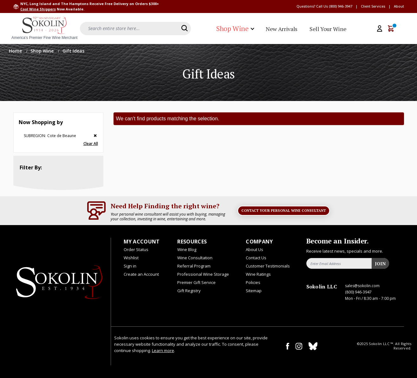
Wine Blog (186, 249)
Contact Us (256, 258)
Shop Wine (42, 51)
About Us (254, 249)
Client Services (373, 6)
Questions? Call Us (312, 6)
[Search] (184, 28)
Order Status (136, 249)
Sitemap (254, 290)
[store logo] (44, 28)
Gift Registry (189, 290)
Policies (253, 282)
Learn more (163, 350)
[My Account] (379, 28)
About (399, 6)
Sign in (130, 266)
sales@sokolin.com (362, 285)
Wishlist (131, 258)
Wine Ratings (258, 274)
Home (16, 51)
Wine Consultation (194, 258)
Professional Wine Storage (203, 274)
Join (380, 264)
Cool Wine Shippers (38, 9)
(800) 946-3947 (340, 6)
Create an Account (141, 274)
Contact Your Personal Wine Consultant (283, 210)
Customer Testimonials (268, 266)
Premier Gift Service (196, 282)
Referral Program (194, 266)
